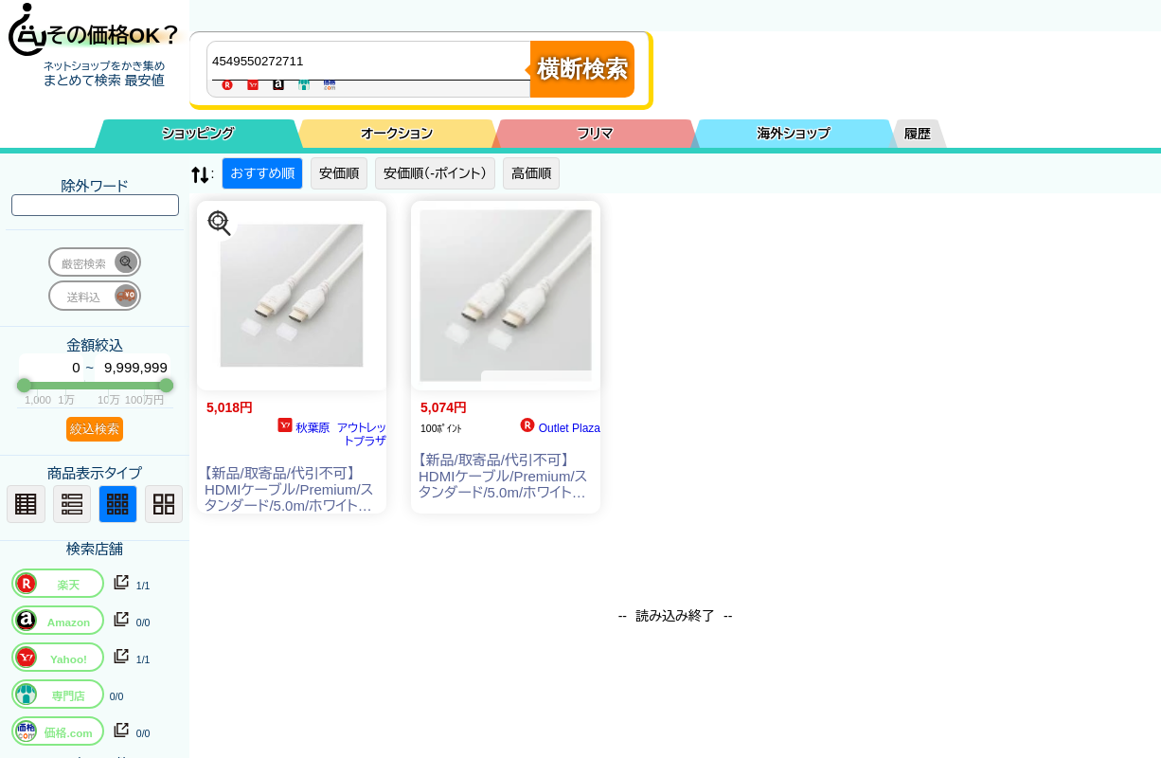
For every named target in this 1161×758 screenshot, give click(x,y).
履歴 (917, 133)
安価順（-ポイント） (435, 173)
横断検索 (582, 68)
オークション (397, 133)
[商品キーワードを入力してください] (373, 61)
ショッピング (199, 133)
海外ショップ (794, 133)
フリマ (596, 133)
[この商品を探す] (220, 224)
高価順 (531, 173)
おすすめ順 (262, 173)
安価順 (339, 173)
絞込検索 (94, 429)
